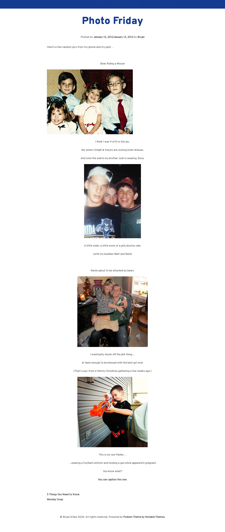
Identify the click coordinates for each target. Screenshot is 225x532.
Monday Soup (55, 499)
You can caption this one (112, 479)
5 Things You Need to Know (63, 494)
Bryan (141, 37)
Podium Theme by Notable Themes (144, 517)
